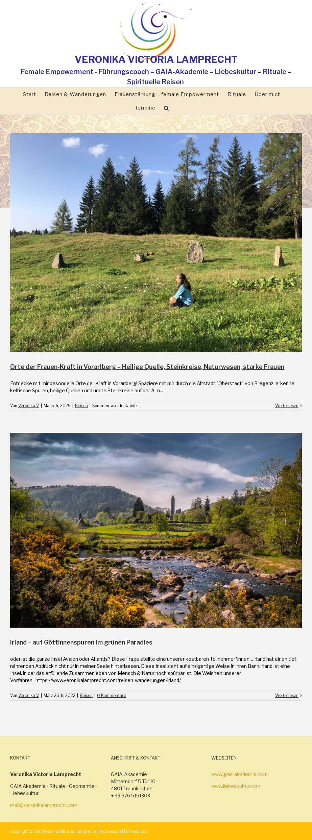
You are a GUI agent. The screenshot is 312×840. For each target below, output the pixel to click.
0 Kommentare (111, 695)
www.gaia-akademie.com (239, 774)
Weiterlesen (286, 405)
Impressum (110, 831)
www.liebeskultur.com (235, 786)
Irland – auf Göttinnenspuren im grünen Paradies (81, 642)
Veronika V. (28, 405)
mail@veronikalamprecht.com (43, 805)
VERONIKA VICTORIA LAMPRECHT (156, 59)
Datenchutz (135, 831)
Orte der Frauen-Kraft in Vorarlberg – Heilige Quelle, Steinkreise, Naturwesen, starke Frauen (147, 366)
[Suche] (166, 107)
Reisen (81, 405)
